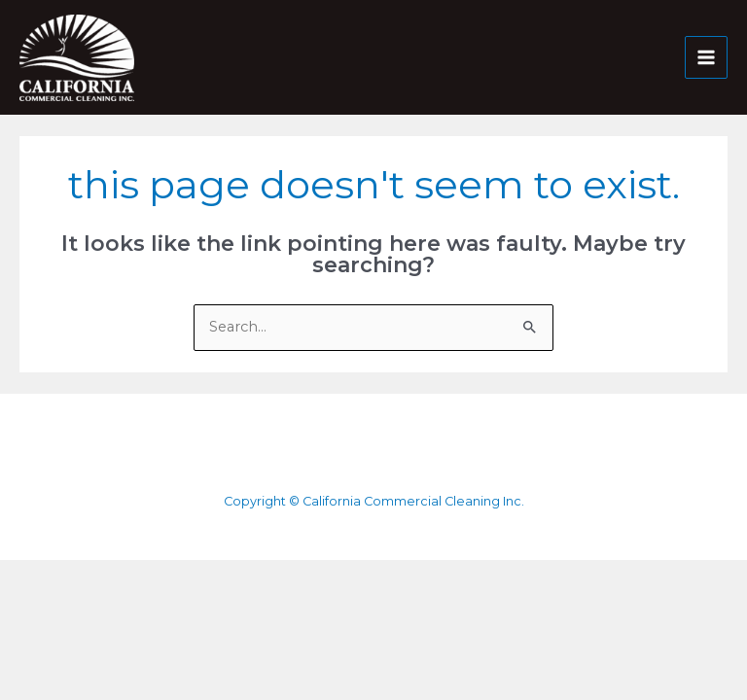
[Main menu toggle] (706, 57)
